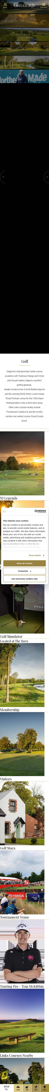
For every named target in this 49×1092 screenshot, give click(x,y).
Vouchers (43, 5)
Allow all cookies (24, 563)
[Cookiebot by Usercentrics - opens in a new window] (35, 511)
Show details (35, 555)
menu (5, 5)
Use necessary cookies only (24, 579)
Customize (24, 571)
